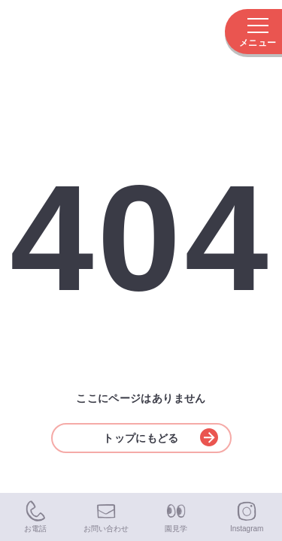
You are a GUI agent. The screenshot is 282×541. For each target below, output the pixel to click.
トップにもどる (160, 437)
